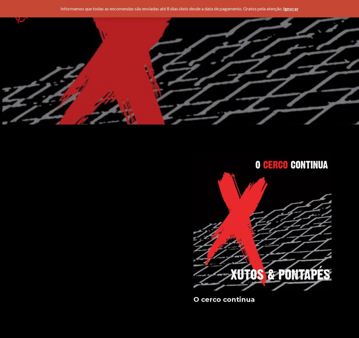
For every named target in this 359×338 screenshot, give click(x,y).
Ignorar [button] (291, 8)
